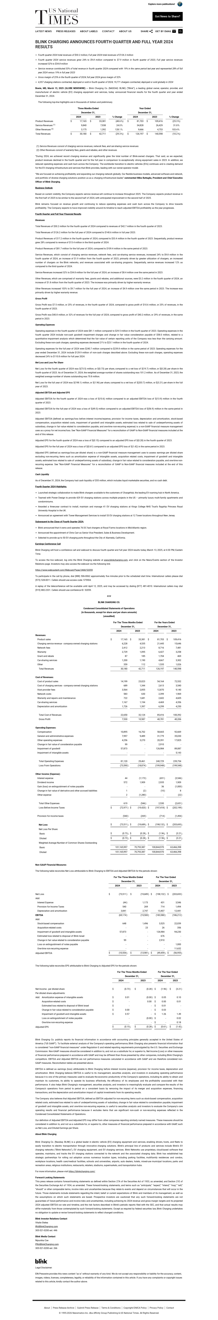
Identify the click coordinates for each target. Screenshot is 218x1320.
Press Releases (65, 31)
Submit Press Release (87, 1308)
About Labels (89, 31)
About (47, 1308)
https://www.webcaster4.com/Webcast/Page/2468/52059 (64, 570)
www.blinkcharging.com (116, 560)
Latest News (43, 31)
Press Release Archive (63, 1308)
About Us (125, 31)
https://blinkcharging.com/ (82, 1171)
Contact (108, 31)
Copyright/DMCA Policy (135, 1308)
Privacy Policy (156, 1308)
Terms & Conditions (111, 1308)
